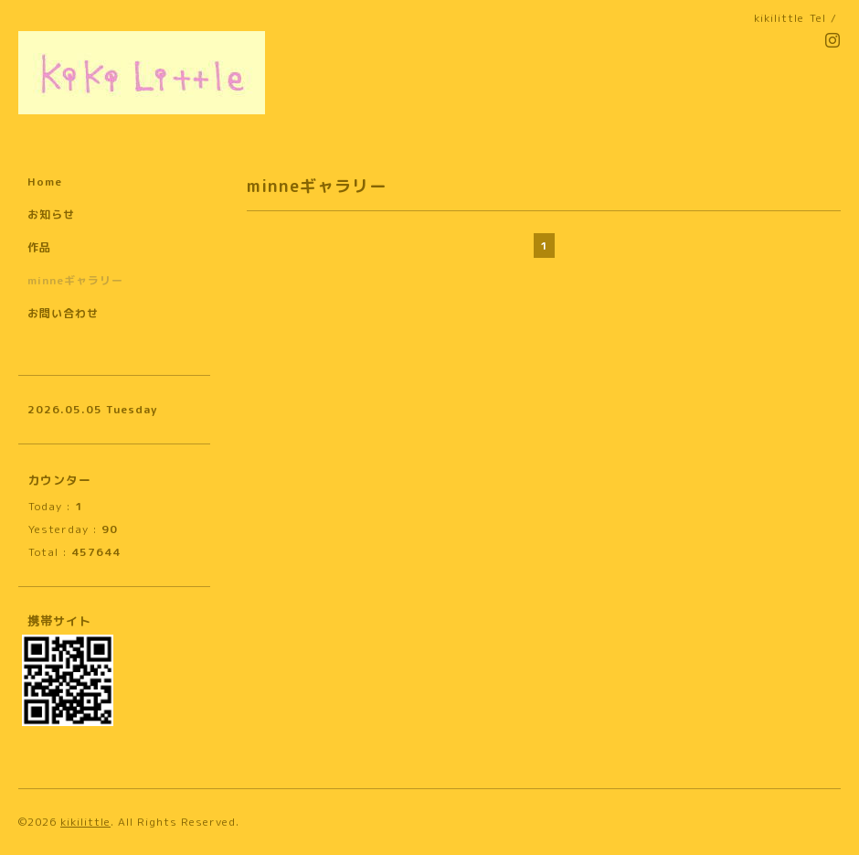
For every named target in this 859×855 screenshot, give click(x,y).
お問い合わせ (63, 313)
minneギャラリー (75, 280)
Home (44, 181)
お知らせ (51, 214)
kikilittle (85, 821)
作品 (39, 247)
